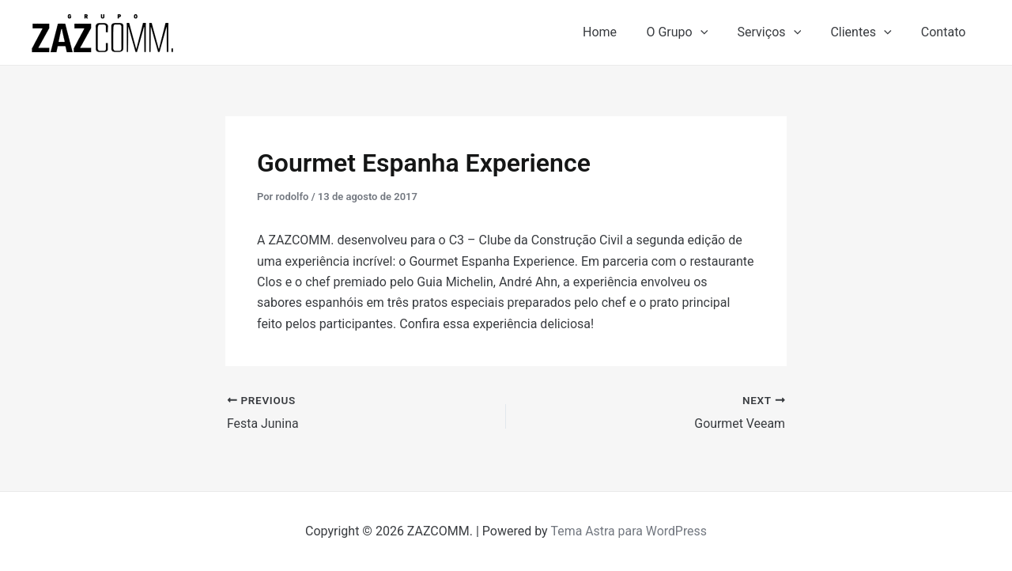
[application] (715, 32)
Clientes (866, 32)
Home (619, 32)
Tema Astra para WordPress (629, 531)
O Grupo (692, 32)
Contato (945, 32)
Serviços (780, 32)
